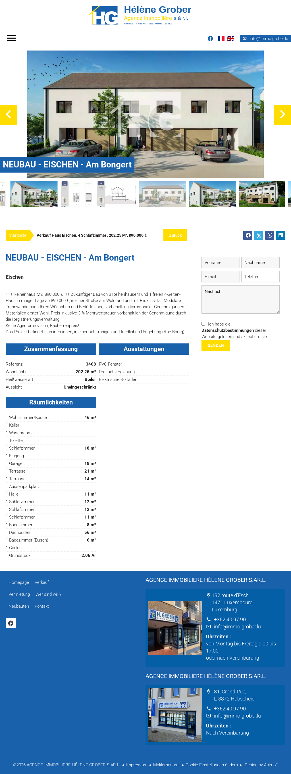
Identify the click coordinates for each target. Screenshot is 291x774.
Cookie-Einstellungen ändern (212, 764)
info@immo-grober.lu (237, 627)
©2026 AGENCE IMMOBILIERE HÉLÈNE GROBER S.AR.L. (66, 764)
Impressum (136, 764)
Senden (216, 345)
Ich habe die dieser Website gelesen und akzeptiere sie (234, 330)
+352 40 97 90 (230, 619)
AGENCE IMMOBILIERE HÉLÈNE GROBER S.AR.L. (206, 579)
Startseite (17, 235)
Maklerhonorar (166, 764)
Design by (261, 764)
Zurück (175, 235)
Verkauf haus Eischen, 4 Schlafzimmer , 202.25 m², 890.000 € (92, 235)
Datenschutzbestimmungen (227, 330)
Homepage (145, 15)
